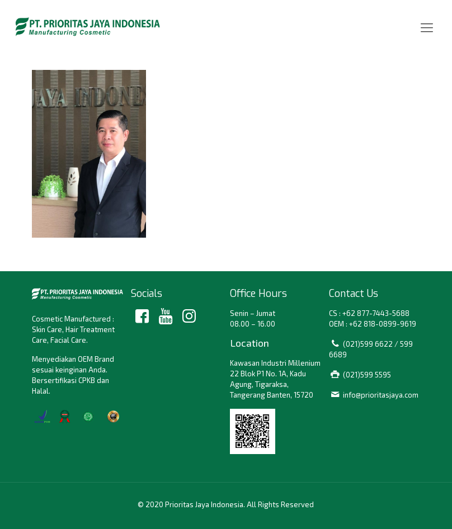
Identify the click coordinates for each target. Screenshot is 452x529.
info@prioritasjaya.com (380, 394)
